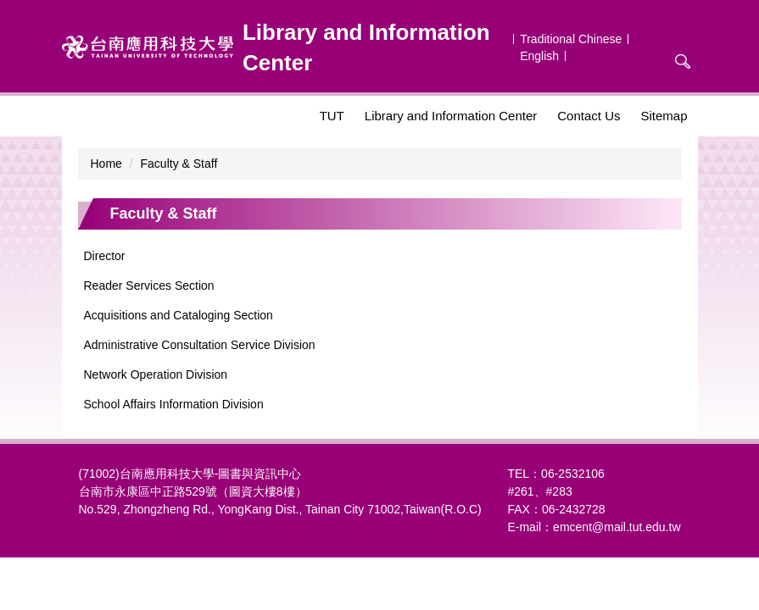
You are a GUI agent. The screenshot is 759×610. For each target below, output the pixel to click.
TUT (332, 115)
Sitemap (663, 115)
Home (106, 163)
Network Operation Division (156, 374)
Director (105, 256)
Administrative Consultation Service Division (199, 345)
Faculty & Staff (179, 163)
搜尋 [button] (682, 62)
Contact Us (588, 115)
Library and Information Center (451, 115)
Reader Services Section (149, 285)
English (539, 56)
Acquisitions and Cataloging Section (178, 315)
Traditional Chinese (571, 39)
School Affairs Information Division (174, 404)
